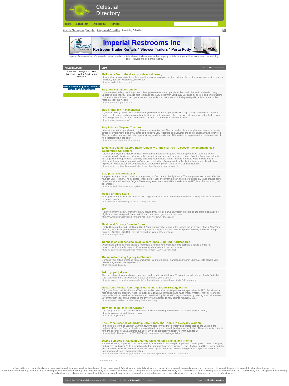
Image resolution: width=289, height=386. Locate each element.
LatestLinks (99, 24)
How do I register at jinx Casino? (123, 307)
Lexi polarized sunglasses (119, 173)
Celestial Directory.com (73, 30)
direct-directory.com (83, 373)
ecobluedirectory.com (129, 373)
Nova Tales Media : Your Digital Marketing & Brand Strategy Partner (145, 287)
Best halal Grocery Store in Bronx (123, 224)
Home (68, 24)
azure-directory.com (215, 368)
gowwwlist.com (59, 368)
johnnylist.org (76, 368)
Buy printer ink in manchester (121, 109)
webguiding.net (93, 368)
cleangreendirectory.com (147, 370)
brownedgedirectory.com (95, 370)
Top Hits (115, 24)
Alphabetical (219, 67)
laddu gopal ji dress (114, 272)
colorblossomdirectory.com (198, 370)
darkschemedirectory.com (227, 370)
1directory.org (128, 368)
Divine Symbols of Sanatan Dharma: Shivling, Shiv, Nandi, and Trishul (147, 340)
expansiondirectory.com (154, 373)
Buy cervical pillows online (119, 89)
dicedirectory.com (61, 373)
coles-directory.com (172, 370)
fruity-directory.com (178, 373)
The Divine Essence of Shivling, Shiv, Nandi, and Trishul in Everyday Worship (152, 323)
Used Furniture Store (115, 193)
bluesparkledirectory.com (67, 370)
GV (104, 209)
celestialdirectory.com (121, 370)
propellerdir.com (41, 368)
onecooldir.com (110, 368)
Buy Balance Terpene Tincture (121, 127)
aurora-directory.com (191, 368)
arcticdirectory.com (169, 368)
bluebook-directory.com (41, 370)
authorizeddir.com (21, 368)
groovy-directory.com (224, 373)
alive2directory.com (147, 368)
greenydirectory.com (201, 373)
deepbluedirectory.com (274, 370)
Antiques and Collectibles (108, 30)
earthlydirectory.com (105, 373)
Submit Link (81, 24)
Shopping (90, 30)
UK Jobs (134, 380)
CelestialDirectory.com (90, 380)
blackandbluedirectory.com (261, 368)
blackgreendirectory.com (14, 370)
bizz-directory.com (236, 368)
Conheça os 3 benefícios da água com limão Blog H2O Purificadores (146, 241)
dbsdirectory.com (251, 370)
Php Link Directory (215, 380)
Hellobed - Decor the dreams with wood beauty (132, 74)
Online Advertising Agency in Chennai (126, 257)
